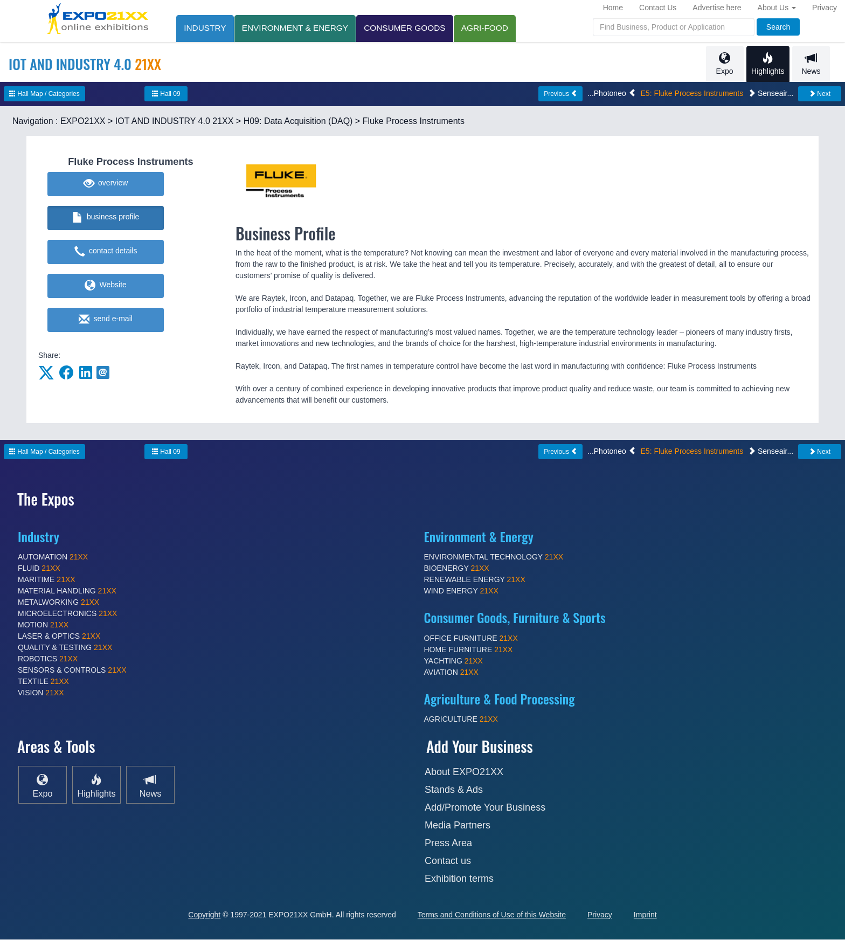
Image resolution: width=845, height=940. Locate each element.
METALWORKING (58, 602)
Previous (560, 94)
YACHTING (453, 661)
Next (819, 94)
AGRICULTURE (461, 719)
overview (106, 184)
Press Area (448, 843)
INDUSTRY (205, 27)
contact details (105, 252)
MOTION (43, 625)
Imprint (645, 915)
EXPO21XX (83, 121)
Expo (724, 63)
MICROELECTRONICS (67, 614)
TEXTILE (43, 682)
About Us (777, 7)
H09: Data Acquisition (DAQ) (298, 121)
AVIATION (451, 672)
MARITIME (46, 580)
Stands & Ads (454, 790)
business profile (106, 218)
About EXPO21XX (464, 772)
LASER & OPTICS (59, 636)
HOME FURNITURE (468, 650)
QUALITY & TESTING (65, 648)
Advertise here (716, 7)
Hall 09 (166, 94)
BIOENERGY (456, 568)
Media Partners (457, 825)
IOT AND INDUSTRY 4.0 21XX (174, 121)
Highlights (767, 63)
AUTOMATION (53, 557)
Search (778, 27)
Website (106, 286)
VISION (41, 693)
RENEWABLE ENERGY (474, 580)
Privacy (824, 7)
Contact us (448, 861)
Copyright (204, 915)
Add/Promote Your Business (485, 808)
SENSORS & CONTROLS (72, 670)
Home (613, 7)
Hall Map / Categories (44, 94)
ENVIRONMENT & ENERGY (296, 27)
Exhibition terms (459, 879)
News (811, 63)
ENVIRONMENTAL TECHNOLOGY (494, 557)
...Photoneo (611, 93)
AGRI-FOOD (488, 27)
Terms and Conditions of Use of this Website (492, 915)
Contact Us (657, 7)
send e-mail (106, 320)
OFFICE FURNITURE (471, 638)
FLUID (39, 568)
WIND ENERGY (461, 591)
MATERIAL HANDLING (67, 591)
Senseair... (770, 93)
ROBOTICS (48, 659)
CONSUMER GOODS (407, 27)
